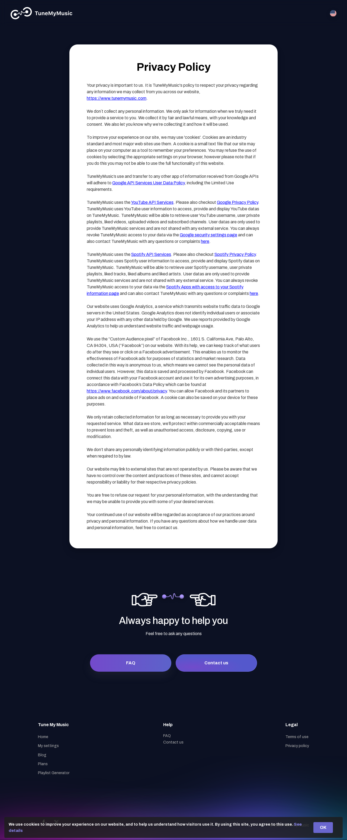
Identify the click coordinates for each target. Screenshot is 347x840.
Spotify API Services (151, 254)
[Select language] (333, 13)
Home (43, 737)
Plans (43, 764)
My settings (48, 746)
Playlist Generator (53, 773)
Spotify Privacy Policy (235, 254)
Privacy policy (297, 746)
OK (323, 827)
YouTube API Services (152, 202)
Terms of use (297, 737)
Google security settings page (208, 235)
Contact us (216, 663)
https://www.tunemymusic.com (116, 98)
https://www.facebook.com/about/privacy (127, 391)
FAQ (130, 663)
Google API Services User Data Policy (148, 183)
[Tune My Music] (42, 13)
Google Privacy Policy (237, 202)
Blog (42, 755)
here (205, 241)
